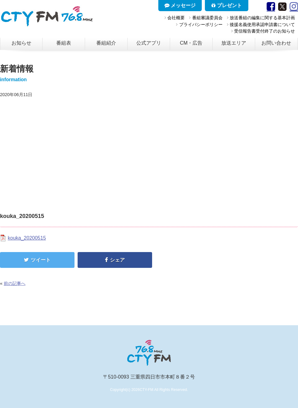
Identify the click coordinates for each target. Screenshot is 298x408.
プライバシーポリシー (201, 24)
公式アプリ (148, 43)
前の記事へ (14, 283)
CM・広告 (191, 43)
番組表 (63, 43)
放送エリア (233, 43)
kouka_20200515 (27, 238)
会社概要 (176, 17)
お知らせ (21, 43)
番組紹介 (106, 43)
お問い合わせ (276, 43)
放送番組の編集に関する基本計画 (262, 17)
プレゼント (226, 5)
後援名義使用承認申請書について (262, 24)
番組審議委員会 (207, 17)
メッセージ (180, 5)
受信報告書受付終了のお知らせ (264, 31)
